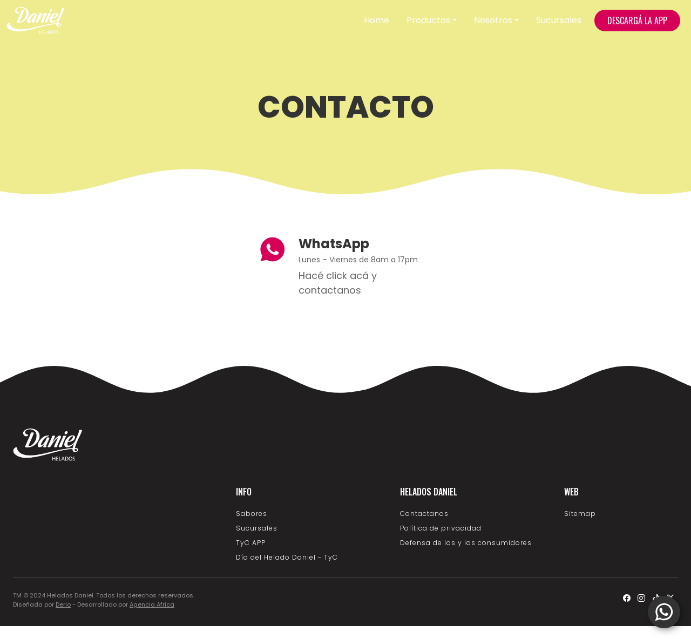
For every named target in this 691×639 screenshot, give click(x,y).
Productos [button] (428, 20)
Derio (63, 604)
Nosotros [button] (493, 20)
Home (376, 20)
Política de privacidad (441, 528)
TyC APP (251, 542)
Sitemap (580, 513)
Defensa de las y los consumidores (466, 542)
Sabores (251, 513)
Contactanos (424, 513)
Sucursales (558, 20)
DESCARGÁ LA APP (637, 20)
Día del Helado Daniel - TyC (287, 557)
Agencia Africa (152, 604)
